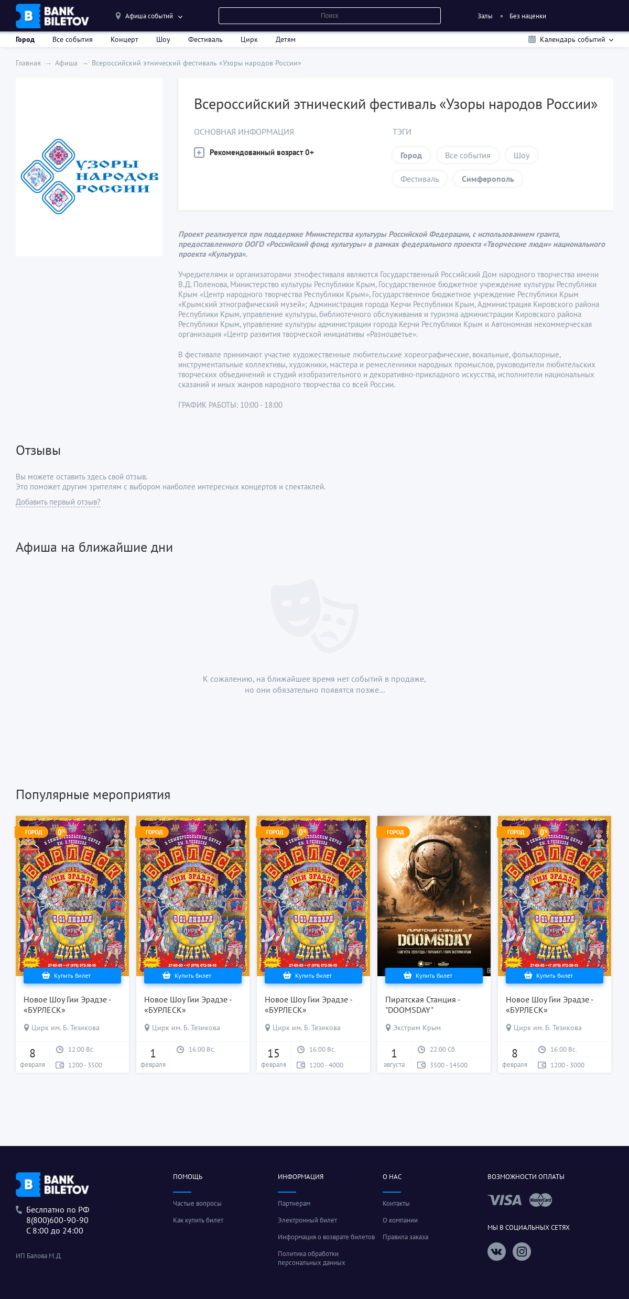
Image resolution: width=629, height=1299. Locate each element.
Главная (28, 63)
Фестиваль (205, 39)
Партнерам (294, 1203)
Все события (72, 39)
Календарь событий (572, 39)
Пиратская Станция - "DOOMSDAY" (422, 1004)
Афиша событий (149, 16)
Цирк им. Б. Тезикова (65, 1027)
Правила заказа (405, 1236)
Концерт (124, 39)
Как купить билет (198, 1220)
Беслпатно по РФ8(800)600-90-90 (57, 1214)
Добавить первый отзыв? (58, 502)
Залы (485, 16)
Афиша (66, 63)
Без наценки (527, 16)
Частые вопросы (197, 1203)
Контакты (396, 1203)
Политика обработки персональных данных (311, 1258)
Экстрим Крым (417, 1027)
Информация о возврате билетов (326, 1236)
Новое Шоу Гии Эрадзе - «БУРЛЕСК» (67, 1004)
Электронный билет (307, 1220)
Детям (286, 39)
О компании (400, 1220)
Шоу (163, 39)
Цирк (249, 39)
